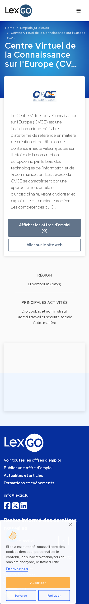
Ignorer (21, 595)
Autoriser (38, 583)
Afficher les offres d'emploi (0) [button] (44, 228)
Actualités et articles (23, 475)
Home (9, 28)
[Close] (71, 524)
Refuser (54, 595)
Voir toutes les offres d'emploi (32, 460)
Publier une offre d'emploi (28, 467)
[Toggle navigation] (78, 10)
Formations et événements (29, 483)
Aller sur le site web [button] (44, 244)
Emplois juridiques (34, 28)
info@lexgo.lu (16, 495)
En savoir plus (17, 569)
